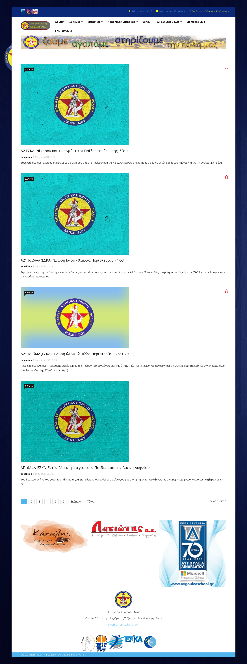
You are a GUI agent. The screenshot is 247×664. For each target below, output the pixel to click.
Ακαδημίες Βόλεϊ (168, 21)
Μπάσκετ (94, 21)
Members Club (196, 21)
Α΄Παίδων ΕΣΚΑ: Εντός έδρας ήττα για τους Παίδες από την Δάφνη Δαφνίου (85, 467)
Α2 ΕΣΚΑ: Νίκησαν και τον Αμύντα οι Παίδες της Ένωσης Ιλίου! (75, 150)
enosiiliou (26, 157)
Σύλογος (74, 21)
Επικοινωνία (63, 31)
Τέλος (90, 501)
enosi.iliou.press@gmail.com (172, 10)
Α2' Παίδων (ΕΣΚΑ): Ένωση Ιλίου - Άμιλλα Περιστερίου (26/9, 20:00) (78, 353)
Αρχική (59, 21)
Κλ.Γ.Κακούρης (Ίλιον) (141, 10)
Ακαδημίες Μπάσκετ (121, 21)
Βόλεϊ (146, 21)
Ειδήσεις (29, 69)
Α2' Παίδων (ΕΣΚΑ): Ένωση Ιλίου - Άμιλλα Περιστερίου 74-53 (72, 260)
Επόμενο (76, 501)
